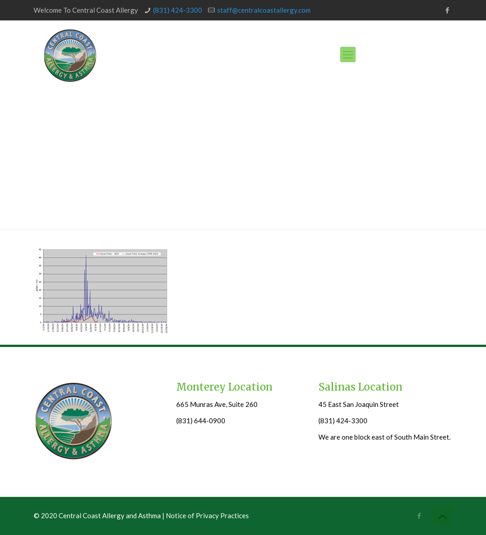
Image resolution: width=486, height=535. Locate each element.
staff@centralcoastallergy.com (264, 10)
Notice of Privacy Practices (207, 515)
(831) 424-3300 (177, 10)
